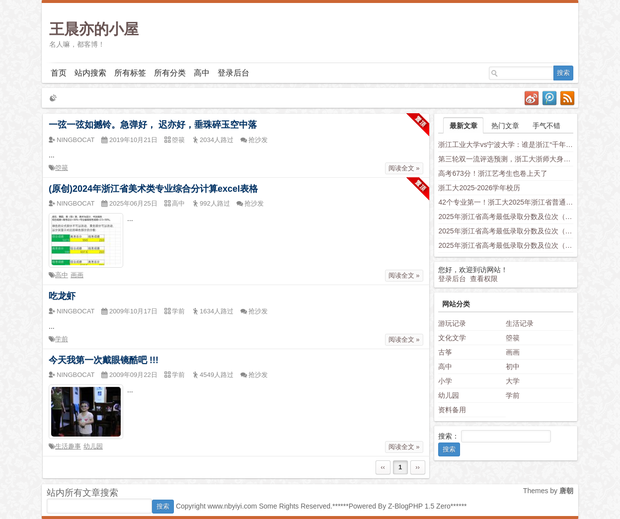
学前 (61, 339)
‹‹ (383, 467)
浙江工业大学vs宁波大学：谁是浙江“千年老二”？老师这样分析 (505, 144)
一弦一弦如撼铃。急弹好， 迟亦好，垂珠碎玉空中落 (153, 125)
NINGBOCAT (75, 140)
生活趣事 (68, 446)
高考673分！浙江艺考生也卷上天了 (492, 173)
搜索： (448, 436)
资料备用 (452, 410)
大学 (513, 381)
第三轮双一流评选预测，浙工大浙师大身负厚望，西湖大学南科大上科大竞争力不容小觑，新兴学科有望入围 (505, 159)
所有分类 (170, 73)
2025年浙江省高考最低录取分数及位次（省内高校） (505, 217)
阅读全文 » (404, 168)
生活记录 (520, 323)
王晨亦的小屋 (94, 29)
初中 (513, 367)
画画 (77, 275)
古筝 (445, 352)
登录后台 (233, 73)
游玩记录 (452, 323)
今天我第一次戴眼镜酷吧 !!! (103, 360)
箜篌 (61, 167)
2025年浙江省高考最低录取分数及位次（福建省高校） (505, 245)
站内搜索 (90, 73)
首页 (59, 73)
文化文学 (452, 338)
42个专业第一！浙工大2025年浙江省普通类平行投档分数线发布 (505, 202)
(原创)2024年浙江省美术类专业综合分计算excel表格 (153, 189)
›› (417, 467)
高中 (202, 73)
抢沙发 (258, 140)
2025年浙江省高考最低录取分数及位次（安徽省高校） (505, 231)
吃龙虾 (62, 296)
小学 (445, 381)
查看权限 (484, 279)
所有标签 (130, 73)
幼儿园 (93, 446)
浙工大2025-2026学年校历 (479, 188)
